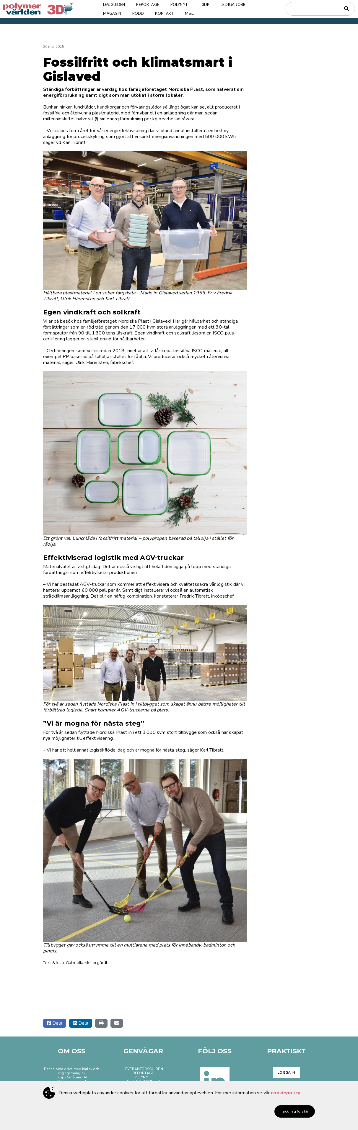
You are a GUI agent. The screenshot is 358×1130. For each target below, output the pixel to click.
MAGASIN (113, 13)
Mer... (194, 13)
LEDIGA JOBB (238, 4)
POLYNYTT (183, 4)
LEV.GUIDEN (115, 4)
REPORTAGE (149, 4)
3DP (209, 4)
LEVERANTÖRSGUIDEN (143, 1069)
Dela (54, 1023)
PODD (140, 13)
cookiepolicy (285, 1093)
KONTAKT (167, 13)
